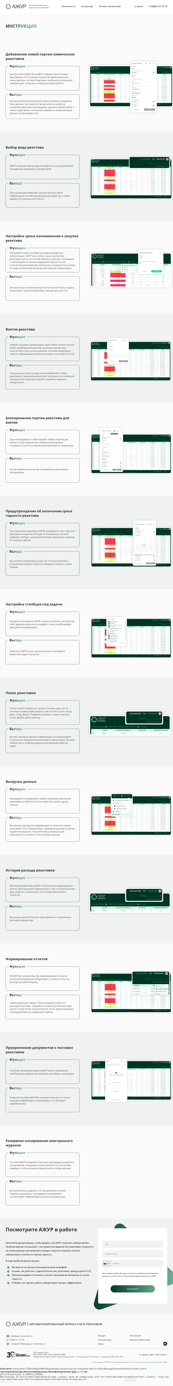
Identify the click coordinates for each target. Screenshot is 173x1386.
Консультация (104, 1340)
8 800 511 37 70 (17, 1340)
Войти (101, 1344)
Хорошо (130, 1377)
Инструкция (87, 6)
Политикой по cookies (74, 1377)
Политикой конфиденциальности (86, 1380)
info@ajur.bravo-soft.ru (21, 1336)
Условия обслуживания (156, 1363)
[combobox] (107, 1264)
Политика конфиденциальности (137, 1363)
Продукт (102, 1336)
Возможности (68, 6)
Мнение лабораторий (110, 6)
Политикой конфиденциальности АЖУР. (139, 1276)
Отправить (133, 1289)
